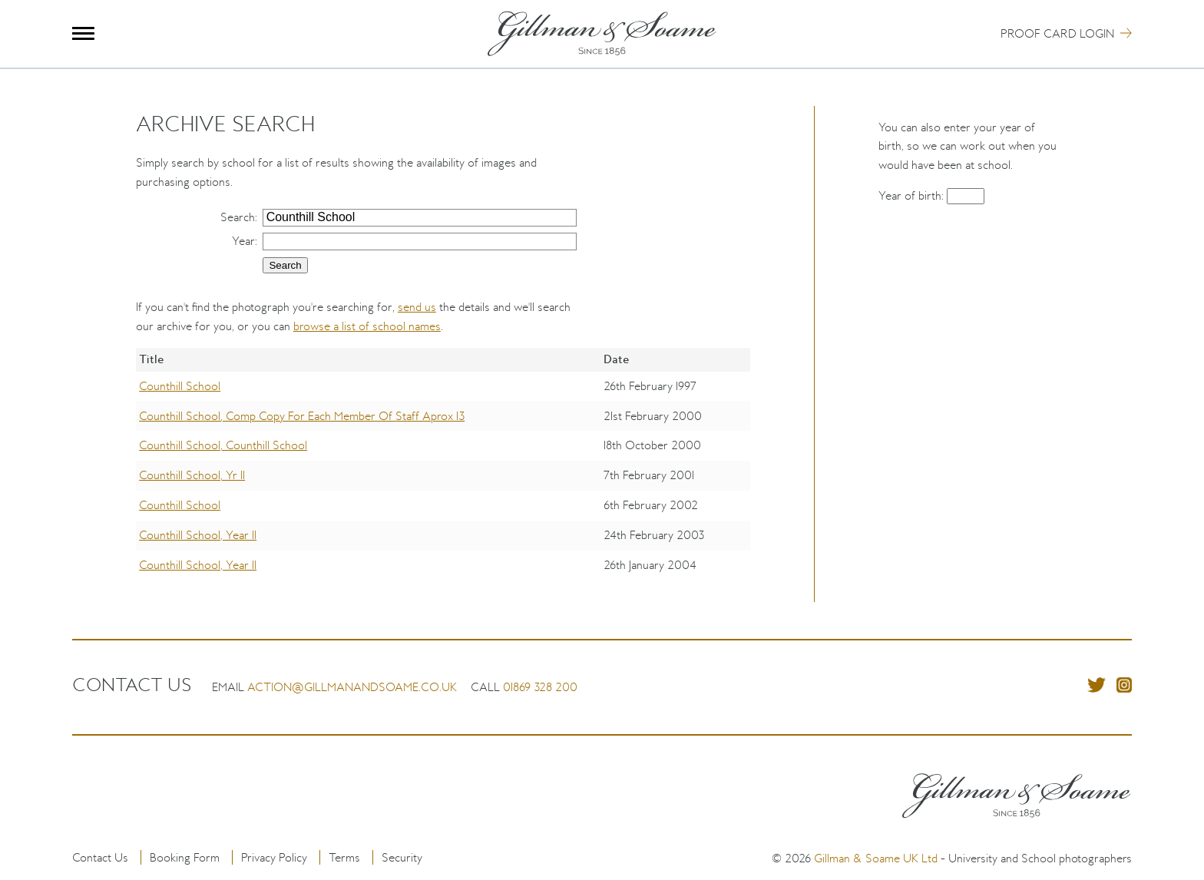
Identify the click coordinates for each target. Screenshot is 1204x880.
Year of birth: (912, 195)
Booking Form (185, 857)
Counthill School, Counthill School (223, 445)
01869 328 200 (540, 687)
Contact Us (100, 857)
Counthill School (179, 386)
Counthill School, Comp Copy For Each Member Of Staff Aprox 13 (302, 416)
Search (237, 217)
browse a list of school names (367, 326)
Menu (83, 33)
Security (402, 857)
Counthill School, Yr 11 (192, 475)
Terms (344, 857)
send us (417, 306)
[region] (443, 475)
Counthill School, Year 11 (197, 535)
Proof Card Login (1057, 33)
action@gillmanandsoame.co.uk (352, 687)
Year (243, 240)
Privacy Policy (274, 857)
